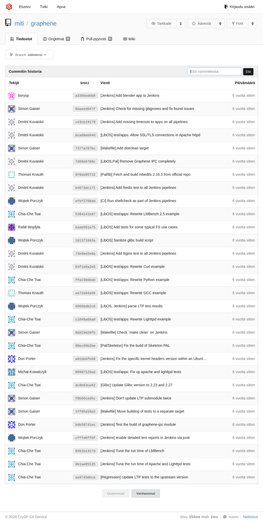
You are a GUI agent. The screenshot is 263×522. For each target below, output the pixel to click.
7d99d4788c (85, 162)
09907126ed (85, 372)
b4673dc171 (85, 188)
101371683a (85, 241)
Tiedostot (21, 39)
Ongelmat (56, 39)
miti (19, 23)
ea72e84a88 (85, 293)
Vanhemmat (145, 493)
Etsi (248, 72)
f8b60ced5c (85, 398)
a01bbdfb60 (85, 359)
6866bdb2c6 (85, 306)
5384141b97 (85, 214)
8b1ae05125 (85, 464)
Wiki (129, 39)
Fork (237, 23)
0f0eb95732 (85, 175)
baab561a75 (85, 227)
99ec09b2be (85, 346)
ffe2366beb (85, 280)
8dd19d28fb (85, 333)
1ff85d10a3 (85, 412)
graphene (44, 23)
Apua (61, 7)
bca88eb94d (85, 135)
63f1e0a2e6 (85, 267)
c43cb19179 (85, 122)
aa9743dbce (85, 477)
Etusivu (25, 7)
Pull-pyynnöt (96, 39)
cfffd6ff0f (85, 438)
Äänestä (201, 23)
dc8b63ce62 (85, 385)
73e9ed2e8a (85, 254)
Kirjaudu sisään (239, 7)
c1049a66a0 (85, 320)
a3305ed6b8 (85, 96)
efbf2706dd (85, 201)
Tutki (44, 7)
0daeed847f (85, 109)
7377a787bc (85, 148)
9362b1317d (85, 451)
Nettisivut (250, 517)
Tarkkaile (161, 23)
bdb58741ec (85, 425)
